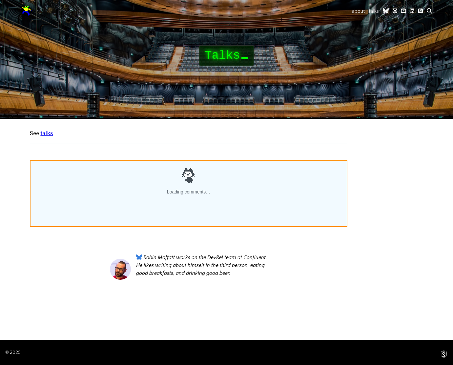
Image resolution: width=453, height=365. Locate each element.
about (358, 11)
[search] (429, 10)
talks (374, 11)
